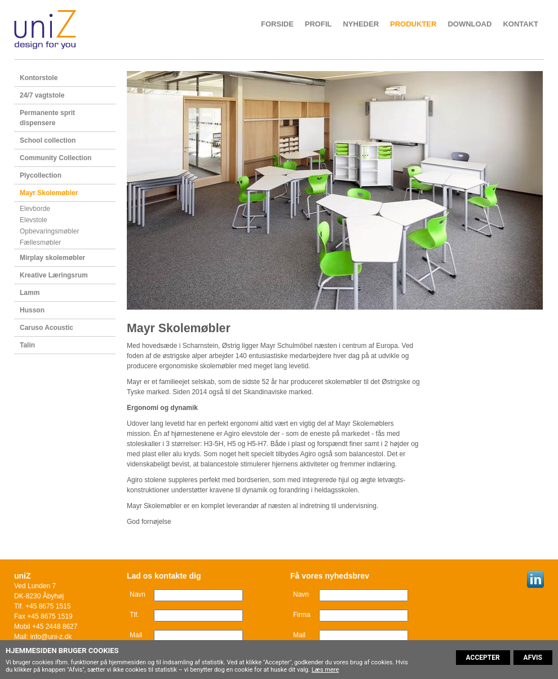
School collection (48, 140)
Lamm (29, 293)
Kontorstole (38, 78)
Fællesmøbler (40, 242)
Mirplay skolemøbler (52, 258)
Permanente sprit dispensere (47, 118)
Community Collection (55, 158)
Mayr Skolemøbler (49, 193)
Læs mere (325, 669)
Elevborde (35, 209)
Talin (27, 345)
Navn (137, 594)
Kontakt (520, 24)
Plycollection (40, 175)
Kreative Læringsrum (54, 275)
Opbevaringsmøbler (49, 231)
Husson (32, 310)
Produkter (413, 24)
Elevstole (33, 220)
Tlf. (134, 615)
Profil (318, 24)
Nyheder (361, 24)
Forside (277, 24)
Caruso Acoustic (46, 328)
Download (469, 24)
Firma (302, 615)
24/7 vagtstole (42, 95)
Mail (136, 635)
